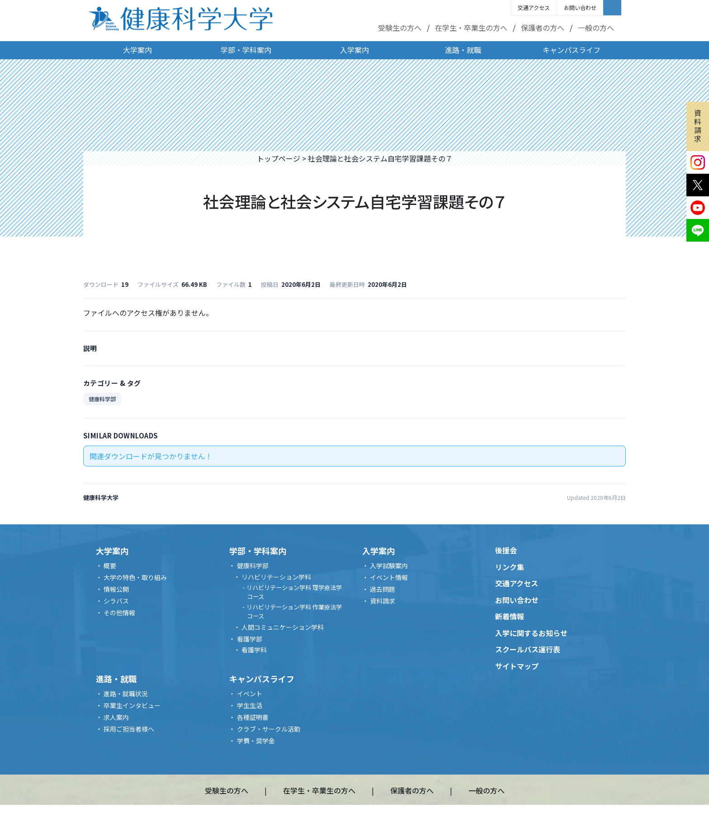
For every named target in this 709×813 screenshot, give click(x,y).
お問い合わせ (580, 7)
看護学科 (254, 649)
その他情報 (119, 612)
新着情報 (509, 616)
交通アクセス (534, 7)
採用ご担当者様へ (129, 728)
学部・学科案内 (246, 49)
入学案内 (354, 49)
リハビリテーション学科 (276, 576)
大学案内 (137, 49)
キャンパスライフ (571, 49)
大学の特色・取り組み (135, 577)
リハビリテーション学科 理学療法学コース (294, 592)
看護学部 (249, 638)
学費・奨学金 (256, 740)
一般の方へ (596, 27)
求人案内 (116, 717)
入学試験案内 (389, 565)
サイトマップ (517, 666)
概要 (110, 565)
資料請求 (697, 125)
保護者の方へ (542, 27)
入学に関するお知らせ (531, 633)
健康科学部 (102, 399)
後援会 (506, 550)
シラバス (116, 600)
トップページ (278, 158)
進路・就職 (463, 49)
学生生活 (249, 705)
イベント (249, 693)
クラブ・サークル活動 (268, 728)
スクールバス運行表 (527, 649)
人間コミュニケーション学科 (282, 627)
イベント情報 (389, 577)
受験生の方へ (399, 27)
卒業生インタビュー (132, 705)
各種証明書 (253, 717)
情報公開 (116, 589)
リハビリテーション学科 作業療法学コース (294, 611)
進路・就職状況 (126, 693)
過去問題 (382, 589)
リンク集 (509, 566)
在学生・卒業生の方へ (471, 27)
